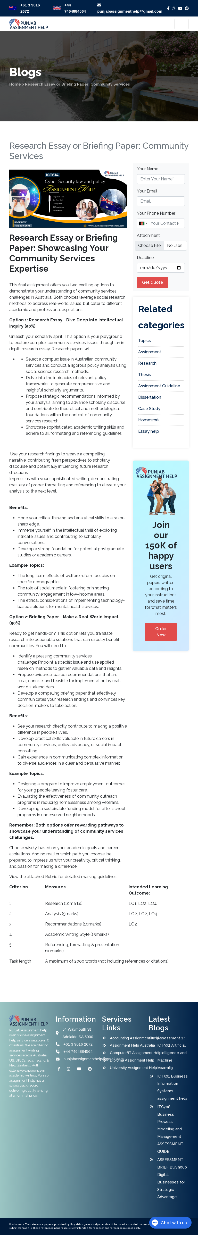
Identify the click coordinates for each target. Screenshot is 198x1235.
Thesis (144, 374)
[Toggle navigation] (181, 24)
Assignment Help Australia (130, 1045)
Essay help (148, 431)
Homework (149, 420)
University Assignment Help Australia (130, 1067)
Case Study (149, 408)
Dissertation (149, 397)
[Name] (161, 223)
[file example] (161, 246)
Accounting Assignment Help (130, 1038)
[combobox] (143, 223)
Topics (144, 340)
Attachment (148, 235)
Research (147, 363)
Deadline (145, 257)
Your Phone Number (156, 213)
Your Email (147, 191)
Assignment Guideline (159, 385)
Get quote (152, 282)
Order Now (161, 631)
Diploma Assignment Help (130, 1060)
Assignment (149, 351)
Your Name (147, 168)
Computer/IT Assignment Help (130, 1052)
